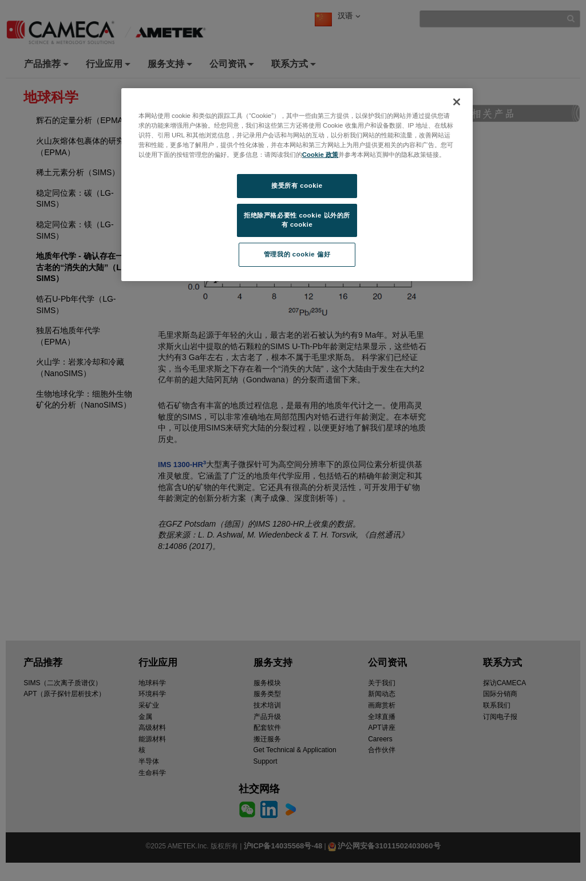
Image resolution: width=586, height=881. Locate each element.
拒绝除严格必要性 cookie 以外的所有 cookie (297, 220)
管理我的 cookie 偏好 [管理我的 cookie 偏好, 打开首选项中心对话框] (297, 254)
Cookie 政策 (320, 154)
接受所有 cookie (296, 185)
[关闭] (456, 101)
